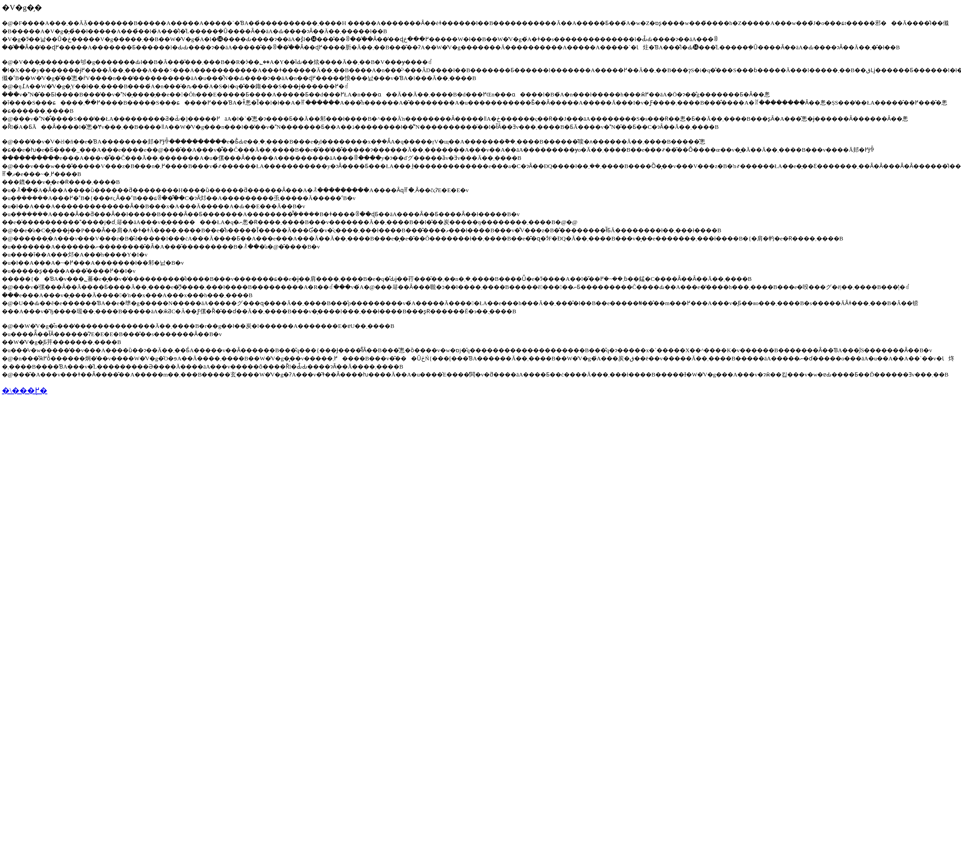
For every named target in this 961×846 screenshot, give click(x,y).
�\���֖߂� (24, 390)
